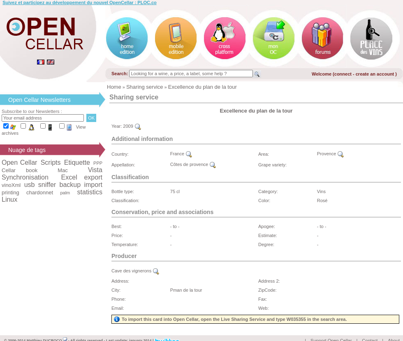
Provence (330, 153)
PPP (97, 163)
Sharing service (144, 87)
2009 (132, 126)
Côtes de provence (193, 164)
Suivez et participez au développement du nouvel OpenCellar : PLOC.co (79, 2)
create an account (376, 73)
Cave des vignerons (135, 270)
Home (114, 87)
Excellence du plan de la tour (202, 87)
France (181, 153)
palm (65, 192)
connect (343, 73)
